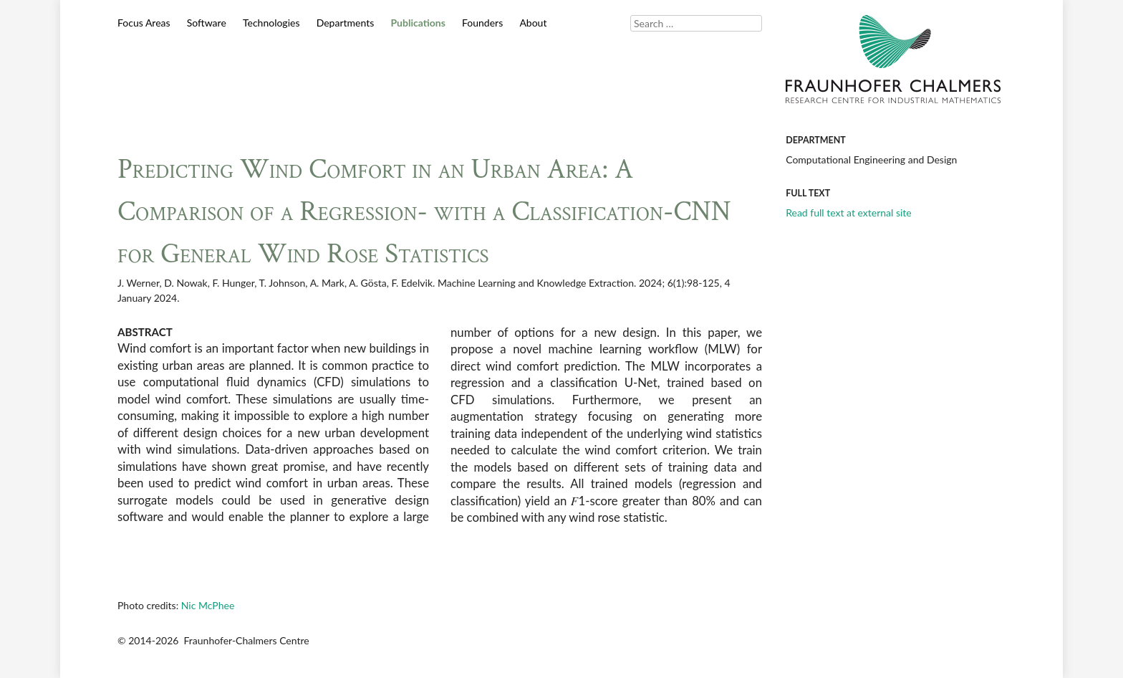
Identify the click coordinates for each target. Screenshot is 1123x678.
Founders (482, 22)
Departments (346, 22)
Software (206, 22)
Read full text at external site (849, 212)
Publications (417, 22)
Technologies (271, 22)
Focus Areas (143, 22)
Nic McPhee (208, 605)
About (532, 22)
